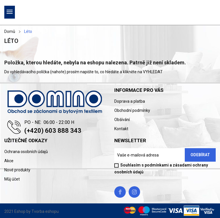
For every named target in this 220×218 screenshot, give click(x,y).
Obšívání (122, 119)
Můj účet (12, 179)
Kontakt (121, 128)
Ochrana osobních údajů (26, 151)
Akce (8, 160)
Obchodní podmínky (132, 110)
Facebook (120, 192)
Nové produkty (17, 170)
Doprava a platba (129, 101)
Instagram (134, 192)
